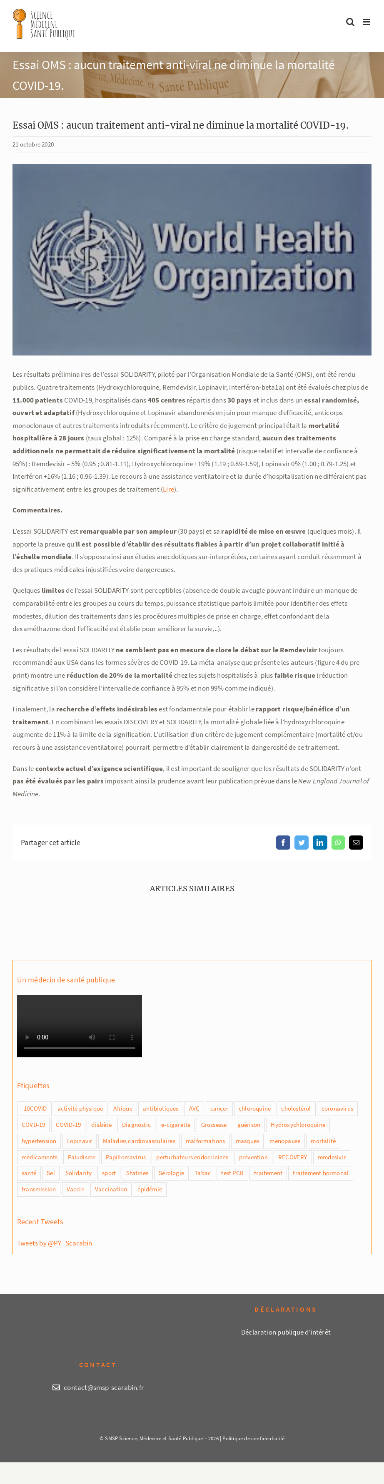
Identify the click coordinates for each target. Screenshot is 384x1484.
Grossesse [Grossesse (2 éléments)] (214, 1125)
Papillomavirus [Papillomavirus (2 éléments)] (126, 1157)
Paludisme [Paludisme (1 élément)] (81, 1157)
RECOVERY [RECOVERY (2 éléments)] (292, 1157)
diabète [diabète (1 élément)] (101, 1125)
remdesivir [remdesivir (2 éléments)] (332, 1157)
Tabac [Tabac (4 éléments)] (202, 1173)
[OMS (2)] (192, 259)
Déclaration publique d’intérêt (286, 1332)
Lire (168, 489)
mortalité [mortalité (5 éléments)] (323, 1141)
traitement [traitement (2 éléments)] (268, 1173)
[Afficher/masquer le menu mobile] (367, 21)
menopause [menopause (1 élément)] (284, 1141)
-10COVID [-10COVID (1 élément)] (34, 1108)
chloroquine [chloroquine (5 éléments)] (255, 1108)
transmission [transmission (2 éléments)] (39, 1189)
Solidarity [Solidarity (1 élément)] (78, 1173)
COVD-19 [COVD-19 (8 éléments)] (33, 1125)
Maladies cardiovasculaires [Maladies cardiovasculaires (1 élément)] (139, 1141)
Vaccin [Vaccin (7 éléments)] (76, 1189)
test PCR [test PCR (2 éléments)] (232, 1173)
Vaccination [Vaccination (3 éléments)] (111, 1189)
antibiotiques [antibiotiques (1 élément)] (161, 1108)
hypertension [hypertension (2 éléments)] (39, 1141)
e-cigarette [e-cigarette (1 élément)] (175, 1125)
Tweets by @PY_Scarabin (54, 1243)
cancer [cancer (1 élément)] (219, 1108)
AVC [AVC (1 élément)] (194, 1108)
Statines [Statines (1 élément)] (137, 1173)
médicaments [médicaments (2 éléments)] (39, 1157)
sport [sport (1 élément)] (109, 1173)
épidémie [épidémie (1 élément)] (149, 1189)
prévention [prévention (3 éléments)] (253, 1157)
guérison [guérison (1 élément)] (249, 1125)
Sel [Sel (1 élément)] (51, 1173)
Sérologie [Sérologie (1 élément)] (171, 1173)
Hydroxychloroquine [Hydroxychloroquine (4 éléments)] (298, 1125)
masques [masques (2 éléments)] (247, 1141)
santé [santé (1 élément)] (29, 1173)
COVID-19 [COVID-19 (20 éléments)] (68, 1125)
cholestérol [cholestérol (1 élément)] (296, 1108)
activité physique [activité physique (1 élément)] (80, 1108)
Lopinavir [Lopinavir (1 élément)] (79, 1141)
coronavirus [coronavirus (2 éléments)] (337, 1108)
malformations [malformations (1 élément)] (205, 1141)
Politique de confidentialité (253, 1438)
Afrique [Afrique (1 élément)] (122, 1108)
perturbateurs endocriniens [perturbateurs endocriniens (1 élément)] (192, 1157)
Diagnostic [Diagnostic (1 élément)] (136, 1125)
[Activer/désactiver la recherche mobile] (350, 21)
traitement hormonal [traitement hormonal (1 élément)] (321, 1173)
